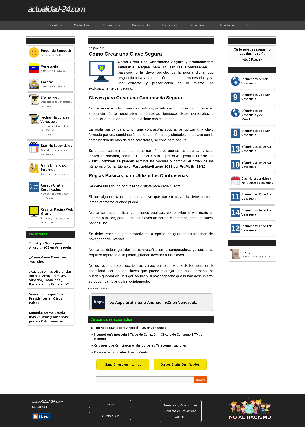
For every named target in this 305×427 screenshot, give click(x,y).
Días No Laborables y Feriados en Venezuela (257, 180)
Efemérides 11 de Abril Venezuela (257, 196)
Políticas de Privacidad (180, 411)
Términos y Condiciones (181, 405)
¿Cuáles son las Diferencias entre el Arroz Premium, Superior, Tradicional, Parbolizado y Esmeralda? (50, 277)
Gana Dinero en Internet (123, 364)
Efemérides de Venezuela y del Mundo (252, 115)
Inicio (110, 404)
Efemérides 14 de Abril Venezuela (257, 212)
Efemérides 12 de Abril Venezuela (257, 228)
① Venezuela (110, 416)
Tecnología (105, 288)
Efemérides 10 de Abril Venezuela (257, 164)
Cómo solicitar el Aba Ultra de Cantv (121, 352)
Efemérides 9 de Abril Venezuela (256, 97)
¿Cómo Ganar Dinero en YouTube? (47, 259)
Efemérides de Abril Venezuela (255, 81)
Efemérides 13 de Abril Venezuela (257, 149)
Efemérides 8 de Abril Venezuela (256, 133)
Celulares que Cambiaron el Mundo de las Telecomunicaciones (140, 345)
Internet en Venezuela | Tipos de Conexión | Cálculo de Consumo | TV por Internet (149, 336)
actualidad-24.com (56, 9)
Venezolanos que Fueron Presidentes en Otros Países (48, 298)
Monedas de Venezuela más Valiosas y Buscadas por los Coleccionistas (48, 316)
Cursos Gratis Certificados (180, 364)
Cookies (180, 417)
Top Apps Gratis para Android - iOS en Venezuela (50, 245)
